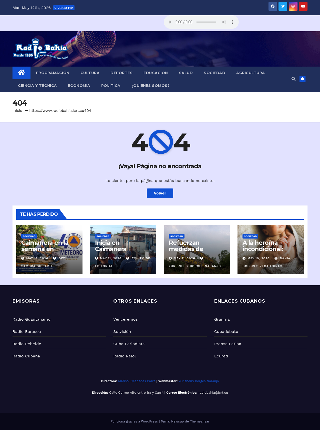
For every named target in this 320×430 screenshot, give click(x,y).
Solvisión (122, 331)
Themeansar (200, 421)
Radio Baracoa (26, 331)
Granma (222, 319)
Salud (186, 73)
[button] (294, 79)
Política (110, 85)
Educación (156, 73)
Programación (53, 73)
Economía (79, 85)
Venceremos (125, 319)
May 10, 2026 (259, 258)
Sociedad (214, 73)
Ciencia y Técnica (37, 85)
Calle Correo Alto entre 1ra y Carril (136, 392)
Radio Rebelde (26, 343)
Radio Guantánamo (31, 319)
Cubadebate (226, 331)
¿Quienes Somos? (151, 85)
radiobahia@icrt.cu (213, 392)
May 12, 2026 (37, 258)
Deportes (121, 73)
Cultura (90, 73)
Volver (160, 193)
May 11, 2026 (111, 258)
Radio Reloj (124, 356)
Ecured (221, 356)
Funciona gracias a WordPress (134, 421)
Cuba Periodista (129, 343)
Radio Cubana (26, 356)
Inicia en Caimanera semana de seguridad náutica (121, 252)
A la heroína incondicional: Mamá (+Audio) (264, 249)
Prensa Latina (228, 343)
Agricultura (250, 73)
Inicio (17, 110)
